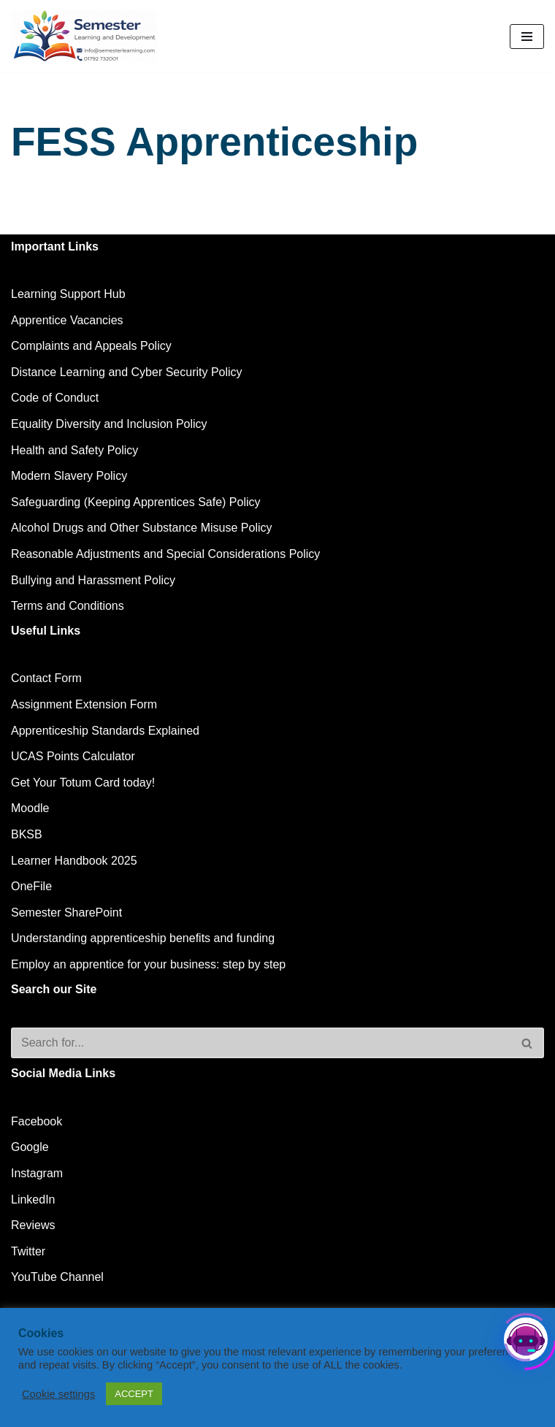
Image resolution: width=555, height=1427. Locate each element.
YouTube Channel (57, 1277)
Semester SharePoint (66, 912)
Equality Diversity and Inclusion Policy (109, 424)
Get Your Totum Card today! (83, 782)
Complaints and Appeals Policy (91, 346)
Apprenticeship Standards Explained (105, 730)
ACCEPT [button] (134, 1393)
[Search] (261, 1043)
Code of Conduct (55, 397)
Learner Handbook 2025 (74, 860)
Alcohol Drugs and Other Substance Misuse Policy (141, 527)
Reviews (33, 1225)
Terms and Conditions (67, 606)
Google (30, 1147)
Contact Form (46, 678)
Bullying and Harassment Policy (93, 580)
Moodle (30, 808)
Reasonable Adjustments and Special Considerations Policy (165, 554)
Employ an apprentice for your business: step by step (148, 964)
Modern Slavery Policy (69, 476)
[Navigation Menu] (527, 36)
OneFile (31, 886)
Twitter (28, 1251)
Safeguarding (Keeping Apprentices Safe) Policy (136, 502)
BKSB (26, 834)
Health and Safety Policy (74, 450)
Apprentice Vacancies (67, 320)
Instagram (37, 1173)
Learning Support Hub (68, 294)
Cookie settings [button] (58, 1394)
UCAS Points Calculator (73, 756)
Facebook (36, 1121)
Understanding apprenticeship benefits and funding (143, 938)
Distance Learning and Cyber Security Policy (126, 372)
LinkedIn (33, 1199)
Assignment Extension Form (84, 704)
